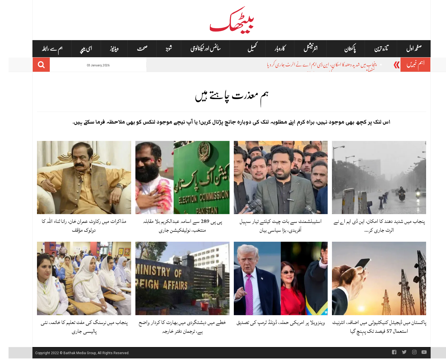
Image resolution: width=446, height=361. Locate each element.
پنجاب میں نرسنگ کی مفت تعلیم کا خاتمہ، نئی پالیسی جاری (75, 327)
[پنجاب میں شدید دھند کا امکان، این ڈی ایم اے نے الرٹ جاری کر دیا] (370, 177)
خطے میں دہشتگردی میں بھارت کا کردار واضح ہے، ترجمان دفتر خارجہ (173, 327)
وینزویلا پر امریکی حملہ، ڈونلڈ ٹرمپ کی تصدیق (272, 322)
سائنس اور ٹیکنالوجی (197, 48)
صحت (133, 48)
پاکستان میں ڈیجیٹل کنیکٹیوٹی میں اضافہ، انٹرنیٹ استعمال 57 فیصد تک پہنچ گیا (371, 327)
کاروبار (271, 48)
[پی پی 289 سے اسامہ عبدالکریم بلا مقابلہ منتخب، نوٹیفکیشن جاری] (174, 177)
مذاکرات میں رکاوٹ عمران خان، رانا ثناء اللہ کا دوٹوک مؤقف (75, 225)
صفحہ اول (405, 48)
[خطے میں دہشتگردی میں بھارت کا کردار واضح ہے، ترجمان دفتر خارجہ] (174, 278)
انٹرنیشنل (302, 48)
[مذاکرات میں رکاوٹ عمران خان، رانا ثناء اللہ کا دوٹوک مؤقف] (75, 177)
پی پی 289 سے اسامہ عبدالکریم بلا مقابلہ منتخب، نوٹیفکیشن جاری (174, 225)
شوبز (160, 48)
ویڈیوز (106, 48)
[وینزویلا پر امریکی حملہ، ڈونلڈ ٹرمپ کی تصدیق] (272, 278)
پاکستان (341, 48)
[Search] (33, 64)
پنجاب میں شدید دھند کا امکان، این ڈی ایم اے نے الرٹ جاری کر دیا (313, 65)
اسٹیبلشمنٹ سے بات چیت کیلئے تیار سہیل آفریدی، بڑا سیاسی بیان (272, 225)
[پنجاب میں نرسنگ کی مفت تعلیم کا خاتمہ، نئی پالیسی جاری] (75, 278)
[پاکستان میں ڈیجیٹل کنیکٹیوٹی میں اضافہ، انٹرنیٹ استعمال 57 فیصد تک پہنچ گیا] (370, 278)
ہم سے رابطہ (43, 48)
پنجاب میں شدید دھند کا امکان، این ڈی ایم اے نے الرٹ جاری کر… (370, 225)
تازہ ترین (372, 48)
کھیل (243, 48)
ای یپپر (77, 48)
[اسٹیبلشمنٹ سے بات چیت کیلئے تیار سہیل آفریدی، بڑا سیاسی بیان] (272, 177)
